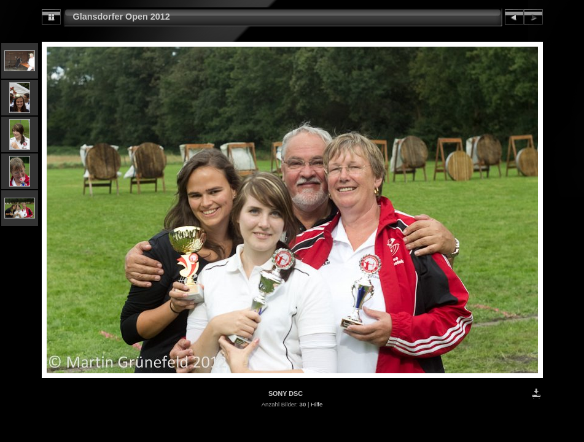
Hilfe (316, 404)
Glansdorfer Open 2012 (121, 16)
